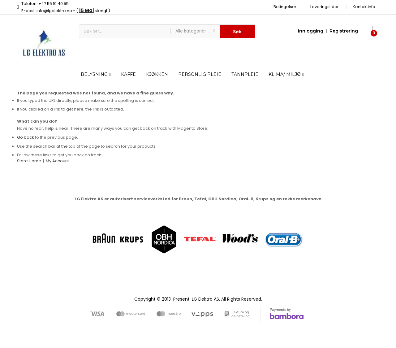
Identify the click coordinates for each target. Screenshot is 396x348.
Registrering (343, 31)
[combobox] (124, 31)
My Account (57, 161)
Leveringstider (324, 7)
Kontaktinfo (364, 7)
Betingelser (284, 7)
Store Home (29, 161)
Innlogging (310, 31)
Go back (25, 137)
